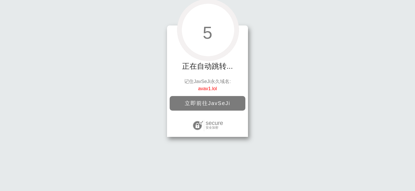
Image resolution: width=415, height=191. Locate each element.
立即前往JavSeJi (207, 103)
